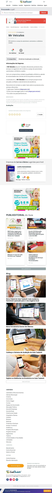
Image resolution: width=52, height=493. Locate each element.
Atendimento (10, 448)
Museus (8, 419)
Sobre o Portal (10, 452)
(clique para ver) (25, 89)
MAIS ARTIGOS (26, 381)
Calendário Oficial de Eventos (15, 393)
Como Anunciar (10, 450)
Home (7, 27)
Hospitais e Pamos (11, 415)
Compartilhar (11, 59)
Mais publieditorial (26, 269)
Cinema (8, 397)
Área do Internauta (11, 460)
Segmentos (27, 5)
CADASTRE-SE (47, 491)
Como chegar (10, 401)
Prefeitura (9, 427)
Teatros (8, 436)
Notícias (33, 5)
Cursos (8, 403)
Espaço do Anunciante (12, 405)
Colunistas (40, 5)
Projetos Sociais (11, 432)
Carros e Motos (34, 27)
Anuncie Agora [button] (15, 466)
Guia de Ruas (10, 411)
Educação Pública (11, 407)
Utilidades (9, 440)
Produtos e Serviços (12, 423)
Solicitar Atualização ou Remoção (29, 59)
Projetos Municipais (12, 429)
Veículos (8, 442)
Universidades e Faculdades (14, 438)
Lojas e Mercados (25, 27)
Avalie (40, 114)
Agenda (46, 5)
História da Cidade (11, 413)
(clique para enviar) (34, 91)
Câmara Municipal (11, 395)
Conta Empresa (10, 458)
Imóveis (8, 417)
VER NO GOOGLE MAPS (26, 130)
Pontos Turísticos (11, 425)
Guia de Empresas (15, 27)
